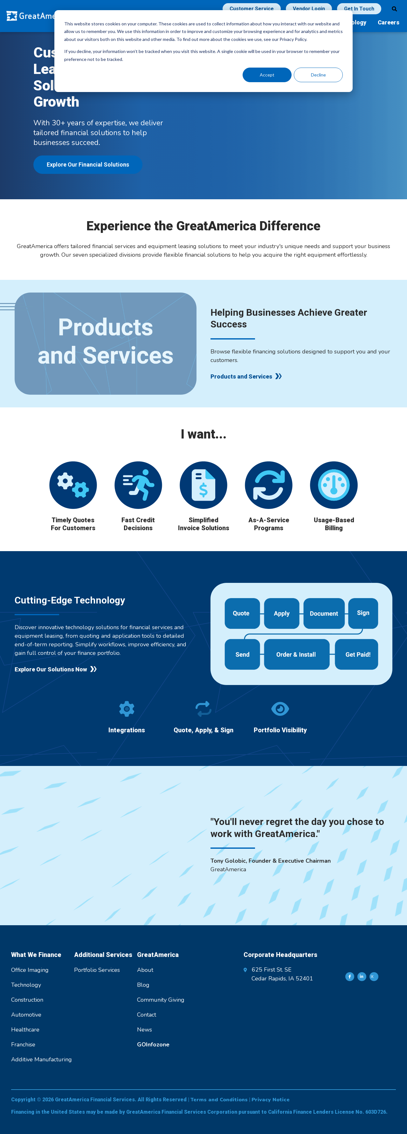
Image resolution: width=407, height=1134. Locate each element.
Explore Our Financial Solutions (88, 164)
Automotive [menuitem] (26, 1015)
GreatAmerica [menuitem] (158, 955)
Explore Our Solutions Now (51, 669)
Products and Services (241, 376)
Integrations (126, 730)
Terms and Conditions (219, 1099)
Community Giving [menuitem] (160, 1000)
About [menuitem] (145, 970)
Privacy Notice (271, 1099)
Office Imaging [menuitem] (30, 970)
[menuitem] (153, 1044)
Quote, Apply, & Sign (203, 730)
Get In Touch (359, 9)
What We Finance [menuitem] (36, 955)
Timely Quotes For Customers (73, 524)
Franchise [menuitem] (23, 1044)
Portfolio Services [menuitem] (97, 970)
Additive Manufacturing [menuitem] (41, 1059)
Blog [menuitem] (143, 985)
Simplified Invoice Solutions (203, 524)
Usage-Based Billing (334, 524)
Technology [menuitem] (26, 985)
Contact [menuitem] (146, 1015)
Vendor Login (309, 9)
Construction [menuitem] (27, 1000)
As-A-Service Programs (268, 524)
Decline (318, 74)
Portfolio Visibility (280, 730)
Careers (388, 22)
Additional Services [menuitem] (103, 955)
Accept (267, 74)
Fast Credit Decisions (138, 524)
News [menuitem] (144, 1029)
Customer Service (252, 9)
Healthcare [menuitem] (25, 1029)
